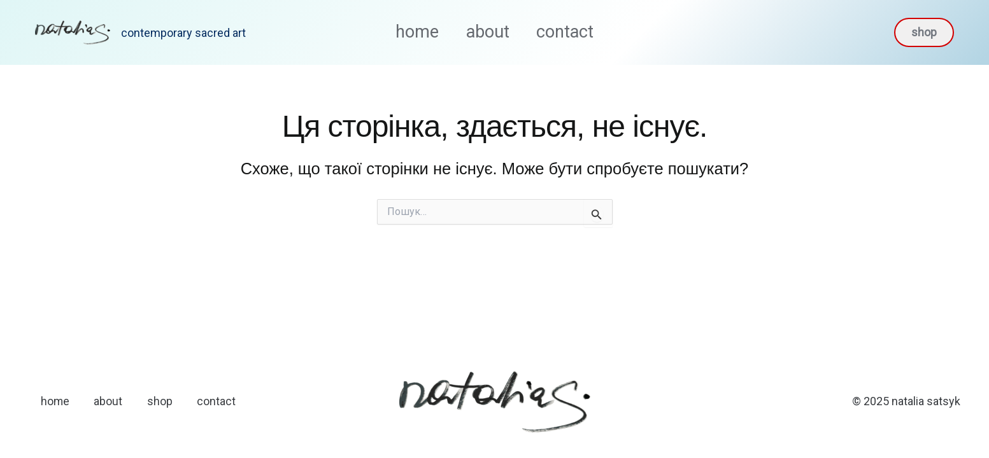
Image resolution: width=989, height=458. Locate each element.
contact (572, 32)
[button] (924, 32)
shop (163, 401)
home (410, 32)
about (487, 32)
